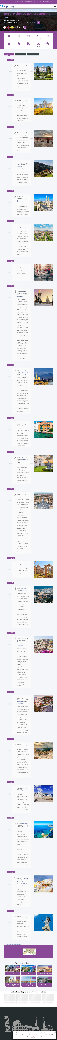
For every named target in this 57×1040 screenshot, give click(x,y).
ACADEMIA (39, 1)
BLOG (34, 1)
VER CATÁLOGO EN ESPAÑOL (16, 1)
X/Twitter (28, 1023)
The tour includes (33, 54)
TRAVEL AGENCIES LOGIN (48, 1)
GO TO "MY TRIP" (27, 1)
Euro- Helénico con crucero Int (27, 14)
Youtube (28, 1026)
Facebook (28, 1018)
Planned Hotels (20, 54)
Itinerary (9, 54)
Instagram (28, 1021)
